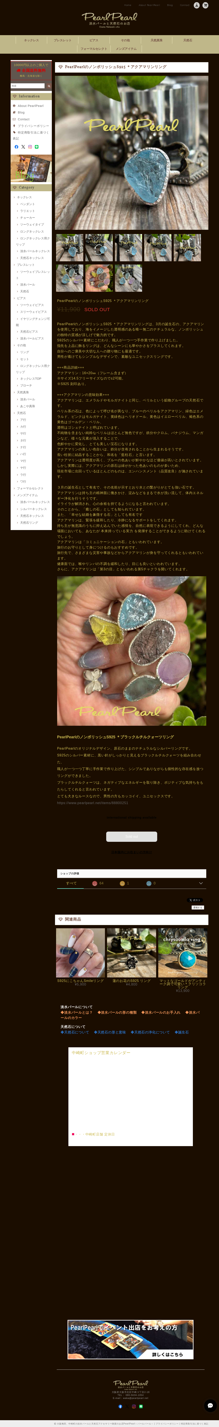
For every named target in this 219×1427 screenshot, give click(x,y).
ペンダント (27, 204)
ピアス (93, 40)
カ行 (23, 426)
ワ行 (23, 481)
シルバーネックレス (33, 509)
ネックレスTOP (30, 378)
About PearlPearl (149, 5)
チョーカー (27, 217)
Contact (185, 5)
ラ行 (23, 474)
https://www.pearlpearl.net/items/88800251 (92, 803)
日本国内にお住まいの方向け (131, 852)
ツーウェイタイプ (32, 224)
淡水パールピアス (32, 338)
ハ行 (23, 454)
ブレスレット (63, 40)
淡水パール (27, 284)
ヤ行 (23, 467)
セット (24, 359)
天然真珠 (156, 40)
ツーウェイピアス (32, 305)
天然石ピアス (29, 331)
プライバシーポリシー (33, 126)
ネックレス (31, 40)
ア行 (23, 419)
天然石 (187, 40)
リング (24, 352)
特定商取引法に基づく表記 (195, 1423)
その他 (125, 40)
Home (127, 5)
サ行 (23, 433)
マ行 (23, 461)
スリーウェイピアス (33, 311)
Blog (170, 5)
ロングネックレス (32, 231)
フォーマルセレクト (94, 48)
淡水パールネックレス (35, 251)
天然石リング (29, 522)
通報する (197, 907)
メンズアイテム (126, 48)
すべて (71, 883)
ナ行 (23, 447)
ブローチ (26, 385)
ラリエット (27, 211)
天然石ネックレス (32, 258)
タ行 (23, 440)
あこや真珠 (27, 406)
